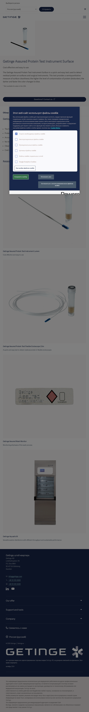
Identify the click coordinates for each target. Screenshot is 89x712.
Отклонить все (46, 177)
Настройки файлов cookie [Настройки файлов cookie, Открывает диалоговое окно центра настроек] (25, 168)
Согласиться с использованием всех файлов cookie (57, 184)
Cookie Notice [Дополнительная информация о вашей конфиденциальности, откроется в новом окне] (55, 128)
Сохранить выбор (20, 177)
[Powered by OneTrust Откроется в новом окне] (69, 192)
